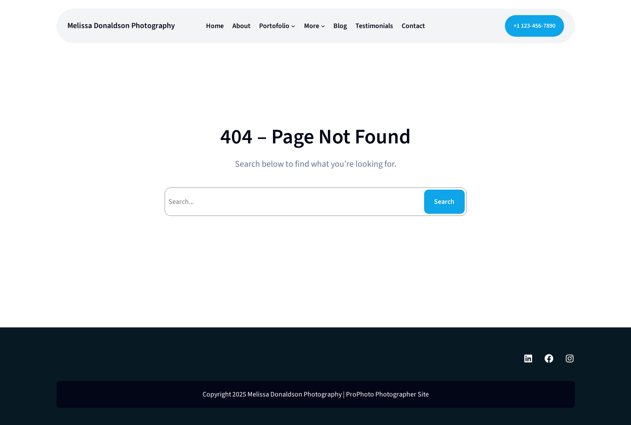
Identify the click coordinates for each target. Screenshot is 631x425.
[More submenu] (323, 26)
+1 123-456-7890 (534, 26)
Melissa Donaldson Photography (121, 25)
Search (444, 201)
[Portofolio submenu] (293, 26)
